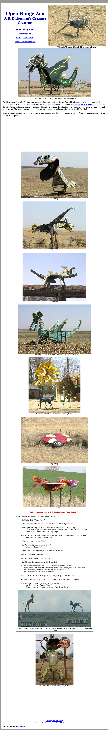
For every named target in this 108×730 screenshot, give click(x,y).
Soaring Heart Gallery (25, 38)
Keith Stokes (21, 726)
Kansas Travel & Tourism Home (62, 723)
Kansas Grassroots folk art (25, 42)
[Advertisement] (54, 134)
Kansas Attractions (42, 723)
